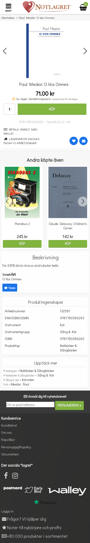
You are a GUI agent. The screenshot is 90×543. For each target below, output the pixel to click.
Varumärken (10, 454)
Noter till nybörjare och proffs (31, 527)
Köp (52, 108)
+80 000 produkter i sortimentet (34, 536)
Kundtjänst (9, 425)
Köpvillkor (8, 439)
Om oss (6, 432)
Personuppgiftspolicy (16, 447)
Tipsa (9, 288)
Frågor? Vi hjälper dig (23, 519)
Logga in (7, 511)
